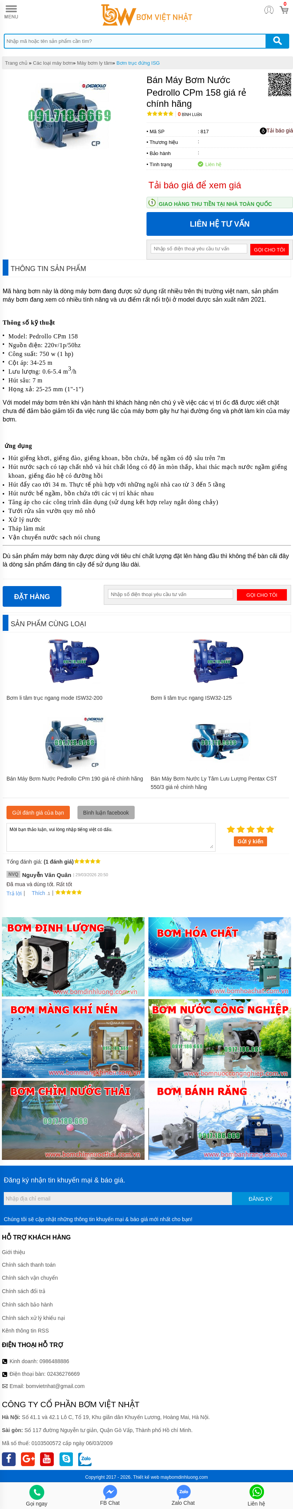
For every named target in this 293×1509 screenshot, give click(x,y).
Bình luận (190, 115)
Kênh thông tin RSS (25, 1331)
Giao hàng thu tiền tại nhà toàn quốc (215, 204)
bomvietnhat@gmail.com (55, 1386)
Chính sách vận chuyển (30, 1278)
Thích (35, 893)
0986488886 (54, 1361)
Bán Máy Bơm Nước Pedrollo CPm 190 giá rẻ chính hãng (74, 779)
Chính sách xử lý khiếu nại (33, 1318)
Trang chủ (16, 63)
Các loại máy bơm (53, 63)
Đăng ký (261, 1199)
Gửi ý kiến (251, 841)
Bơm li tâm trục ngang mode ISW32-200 (54, 698)
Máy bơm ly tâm (95, 63)
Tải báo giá (276, 130)
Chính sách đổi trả (23, 1291)
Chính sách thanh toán (29, 1265)
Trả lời (14, 893)
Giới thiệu (13, 1252)
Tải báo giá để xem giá (194, 185)
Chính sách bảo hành (27, 1305)
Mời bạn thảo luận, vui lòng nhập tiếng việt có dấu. (111, 836)
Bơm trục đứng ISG (138, 63)
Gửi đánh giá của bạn (38, 813)
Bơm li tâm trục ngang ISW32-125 (191, 698)
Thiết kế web (146, 1477)
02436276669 (63, 1374)
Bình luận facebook (106, 813)
